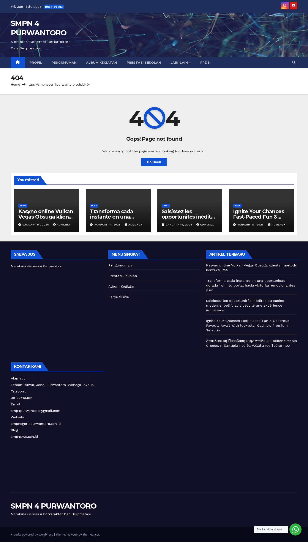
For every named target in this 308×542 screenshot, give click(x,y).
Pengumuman (64, 63)
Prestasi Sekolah (144, 63)
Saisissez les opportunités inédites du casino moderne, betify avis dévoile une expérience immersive (245, 305)
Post (94, 205)
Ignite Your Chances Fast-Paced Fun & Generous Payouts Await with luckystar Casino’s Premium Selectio (247, 325)
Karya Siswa (118, 297)
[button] (293, 62)
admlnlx (62, 224)
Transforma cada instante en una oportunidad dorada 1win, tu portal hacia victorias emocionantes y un (250, 285)
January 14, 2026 (36, 224)
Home (15, 85)
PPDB (205, 63)
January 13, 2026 (251, 224)
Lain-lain (180, 63)
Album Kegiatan (101, 63)
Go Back (154, 162)
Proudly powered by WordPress (32, 534)
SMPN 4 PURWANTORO (53, 505)
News (23, 205)
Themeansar (91, 534)
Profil (36, 63)
